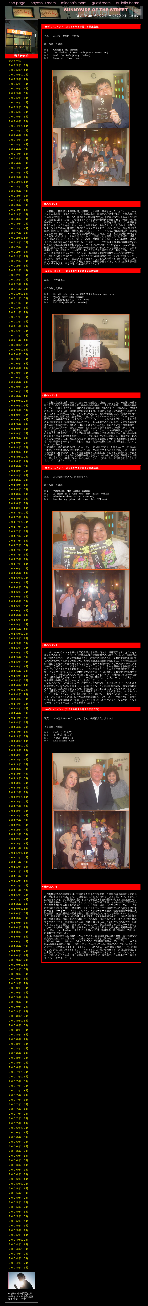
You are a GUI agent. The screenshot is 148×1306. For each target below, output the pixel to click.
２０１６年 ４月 (18, 605)
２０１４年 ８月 (18, 699)
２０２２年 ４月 (18, 270)
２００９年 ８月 (18, 978)
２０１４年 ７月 (18, 703)
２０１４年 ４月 (18, 717)
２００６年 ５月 (18, 1160)
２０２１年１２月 (18, 289)
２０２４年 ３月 (18, 163)
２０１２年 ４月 (18, 829)
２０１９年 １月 (18, 452)
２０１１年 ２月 (18, 894)
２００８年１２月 (18, 1016)
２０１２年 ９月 (18, 806)
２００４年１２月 (18, 1239)
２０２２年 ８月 (18, 251)
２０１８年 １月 (18, 507)
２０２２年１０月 (18, 242)
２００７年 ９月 (18, 1085)
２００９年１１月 (18, 964)
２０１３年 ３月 (18, 778)
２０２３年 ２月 (18, 223)
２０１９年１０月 (18, 410)
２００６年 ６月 (18, 1155)
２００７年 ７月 (18, 1095)
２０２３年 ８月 (18, 195)
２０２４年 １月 (18, 172)
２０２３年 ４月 (18, 214)
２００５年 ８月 (18, 1202)
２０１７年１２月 (18, 512)
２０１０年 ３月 (18, 946)
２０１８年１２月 (18, 456)
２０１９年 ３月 (18, 442)
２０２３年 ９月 (18, 191)
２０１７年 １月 (18, 563)
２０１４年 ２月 (18, 727)
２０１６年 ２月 (18, 615)
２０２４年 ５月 (18, 153)
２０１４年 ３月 (18, 722)
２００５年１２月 (18, 1183)
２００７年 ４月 (18, 1109)
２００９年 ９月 (18, 974)
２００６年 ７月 (18, 1151)
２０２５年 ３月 (18, 107)
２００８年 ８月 (18, 1034)
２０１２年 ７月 (18, 815)
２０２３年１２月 (18, 177)
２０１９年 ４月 (18, 438)
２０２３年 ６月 (18, 205)
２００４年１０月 (18, 1249)
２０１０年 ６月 (18, 932)
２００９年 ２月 (18, 1006)
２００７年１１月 (18, 1076)
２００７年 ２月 (18, 1118)
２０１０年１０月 (18, 913)
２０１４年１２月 (18, 680)
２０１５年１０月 (18, 633)
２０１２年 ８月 (18, 810)
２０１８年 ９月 (18, 470)
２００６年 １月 (18, 1178)
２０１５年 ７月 (18, 647)
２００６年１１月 (18, 1132)
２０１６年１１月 (18, 573)
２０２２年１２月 (18, 233)
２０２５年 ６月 (18, 93)
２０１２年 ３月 (18, 834)
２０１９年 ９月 (18, 414)
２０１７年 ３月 (18, 554)
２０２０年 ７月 (18, 368)
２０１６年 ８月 (18, 587)
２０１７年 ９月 (18, 526)
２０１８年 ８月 (18, 475)
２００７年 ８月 (18, 1090)
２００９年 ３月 (18, 1002)
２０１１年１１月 (18, 852)
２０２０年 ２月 (18, 391)
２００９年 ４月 (18, 997)
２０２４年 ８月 (18, 139)
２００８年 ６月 (18, 1043)
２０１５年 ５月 (18, 657)
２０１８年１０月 (18, 466)
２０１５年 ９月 (18, 638)
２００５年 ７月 (18, 1207)
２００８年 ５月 (18, 1048)
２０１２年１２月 (18, 792)
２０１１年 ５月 (18, 880)
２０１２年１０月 (18, 801)
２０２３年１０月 (18, 186)
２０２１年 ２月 (18, 335)
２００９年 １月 (18, 1011)
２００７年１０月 (18, 1081)
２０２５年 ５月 (18, 97)
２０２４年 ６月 (18, 149)
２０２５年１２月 (18, 65)
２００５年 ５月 (18, 1216)
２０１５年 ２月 (18, 671)
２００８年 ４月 (18, 1053)
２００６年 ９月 (18, 1141)
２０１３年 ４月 (18, 773)
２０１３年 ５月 (18, 769)
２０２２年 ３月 (18, 274)
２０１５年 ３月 (18, 666)
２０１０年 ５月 (18, 936)
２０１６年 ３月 (18, 610)
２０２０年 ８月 (18, 363)
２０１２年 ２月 (18, 838)
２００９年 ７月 (18, 983)
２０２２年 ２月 (18, 279)
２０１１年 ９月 (18, 862)
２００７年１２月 (18, 1071)
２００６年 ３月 (18, 1169)
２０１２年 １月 (18, 843)
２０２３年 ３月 (18, 219)
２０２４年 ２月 (18, 167)
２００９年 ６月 (18, 987)
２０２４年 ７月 (18, 144)
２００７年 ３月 (18, 1113)
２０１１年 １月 (18, 899)
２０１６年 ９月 (18, 582)
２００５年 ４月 (18, 1220)
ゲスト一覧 (14, 60)
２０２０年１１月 (18, 349)
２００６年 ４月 (18, 1165)
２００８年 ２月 (18, 1062)
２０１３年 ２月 (18, 783)
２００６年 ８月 (18, 1146)
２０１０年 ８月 (18, 922)
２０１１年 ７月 (18, 871)
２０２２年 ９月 (18, 247)
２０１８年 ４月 (18, 494)
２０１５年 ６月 (18, 652)
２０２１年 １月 (18, 340)
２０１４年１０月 (18, 689)
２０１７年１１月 (18, 517)
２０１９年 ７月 (18, 424)
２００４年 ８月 (18, 1258)
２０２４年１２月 (18, 121)
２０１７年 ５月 (18, 545)
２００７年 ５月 (18, 1104)
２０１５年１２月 (18, 624)
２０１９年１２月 (18, 400)
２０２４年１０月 (18, 130)
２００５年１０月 (18, 1193)
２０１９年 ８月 (18, 419)
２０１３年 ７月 (18, 759)
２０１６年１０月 (18, 577)
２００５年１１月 (18, 1188)
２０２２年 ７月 (18, 256)
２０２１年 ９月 (18, 303)
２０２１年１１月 (18, 293)
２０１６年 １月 (18, 619)
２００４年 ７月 (18, 1262)
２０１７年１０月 (18, 521)
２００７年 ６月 (18, 1099)
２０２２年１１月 (18, 237)
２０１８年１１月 (18, 461)
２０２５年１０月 (18, 74)
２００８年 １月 (18, 1067)
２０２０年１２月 (18, 345)
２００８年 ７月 (18, 1039)
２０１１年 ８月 (18, 866)
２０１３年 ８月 (18, 754)
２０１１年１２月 (18, 848)
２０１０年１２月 (18, 904)
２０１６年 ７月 (18, 591)
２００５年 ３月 (18, 1225)
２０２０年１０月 (18, 354)
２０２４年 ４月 (18, 158)
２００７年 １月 (18, 1123)
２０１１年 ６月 (18, 876)
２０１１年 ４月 (18, 885)
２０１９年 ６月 (18, 428)
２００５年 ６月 (18, 1211)
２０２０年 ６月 (18, 372)
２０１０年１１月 (18, 908)
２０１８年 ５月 (18, 489)
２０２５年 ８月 (18, 83)
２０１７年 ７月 (18, 536)
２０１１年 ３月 (18, 890)
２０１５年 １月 (18, 675)
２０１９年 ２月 (18, 447)
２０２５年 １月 (18, 116)
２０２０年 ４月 (18, 382)
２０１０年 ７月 (18, 927)
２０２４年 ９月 (18, 135)
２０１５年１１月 (18, 629)
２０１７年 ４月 (18, 549)
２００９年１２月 (18, 960)
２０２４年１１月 (18, 125)
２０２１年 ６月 (18, 316)
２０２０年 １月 (18, 396)
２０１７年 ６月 (18, 540)
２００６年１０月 (18, 1137)
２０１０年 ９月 (18, 918)
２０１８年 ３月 (18, 498)
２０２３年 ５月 (18, 209)
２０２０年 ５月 (18, 377)
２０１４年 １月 (18, 731)
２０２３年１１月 (18, 181)
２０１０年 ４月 (18, 941)
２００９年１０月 (18, 969)
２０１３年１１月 (18, 741)
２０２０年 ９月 (18, 358)
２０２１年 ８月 (18, 307)
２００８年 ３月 (18, 1057)
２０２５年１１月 (18, 70)
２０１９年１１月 (18, 405)
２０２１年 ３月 (18, 330)
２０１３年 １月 (18, 787)
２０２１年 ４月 (18, 326)
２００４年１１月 (18, 1244)
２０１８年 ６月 (18, 484)
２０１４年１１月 (18, 685)
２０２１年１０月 (18, 298)
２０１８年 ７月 (18, 480)
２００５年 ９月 (18, 1197)
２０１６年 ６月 (18, 596)
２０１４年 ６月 (18, 708)
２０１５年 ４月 (18, 661)
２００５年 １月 (18, 1234)
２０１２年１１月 (18, 796)
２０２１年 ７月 (18, 312)
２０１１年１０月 (18, 857)
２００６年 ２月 (18, 1174)
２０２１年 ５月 (18, 321)
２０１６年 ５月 (18, 601)
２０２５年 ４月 (18, 102)
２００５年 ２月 (18, 1230)
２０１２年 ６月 (18, 820)
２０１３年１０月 (18, 745)
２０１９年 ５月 (18, 433)
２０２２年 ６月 (18, 261)
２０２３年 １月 (18, 228)
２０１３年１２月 (18, 736)
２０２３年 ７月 (18, 200)
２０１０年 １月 (18, 955)
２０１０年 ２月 (18, 950)
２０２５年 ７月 (18, 88)
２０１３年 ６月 (18, 764)
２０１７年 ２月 (18, 559)
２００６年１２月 (18, 1127)
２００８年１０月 (18, 1025)
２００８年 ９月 (18, 1029)
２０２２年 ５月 (18, 265)
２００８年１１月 (18, 1020)
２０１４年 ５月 (18, 713)
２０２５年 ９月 (18, 79)
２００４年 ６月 (18, 1267)
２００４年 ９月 (18, 1253)
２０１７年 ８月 (18, 531)
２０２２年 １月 (18, 284)
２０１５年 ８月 (18, 643)
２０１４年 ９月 (18, 694)
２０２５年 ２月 (18, 112)
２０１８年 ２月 (18, 503)
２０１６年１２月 (18, 568)
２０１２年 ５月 (18, 825)
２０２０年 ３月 (18, 386)
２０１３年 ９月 (18, 750)
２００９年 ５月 (18, 992)
